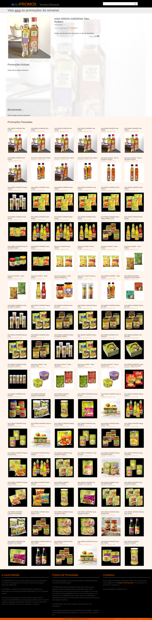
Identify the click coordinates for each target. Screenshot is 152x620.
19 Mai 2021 (86, 131)
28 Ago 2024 (16, 278)
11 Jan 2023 (109, 249)
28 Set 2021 (39, 249)
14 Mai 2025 (109, 160)
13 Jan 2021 (109, 131)
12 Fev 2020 (109, 337)
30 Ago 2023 (132, 249)
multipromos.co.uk (143, 619)
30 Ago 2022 (86, 159)
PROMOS (27, 4)
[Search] (136, 3)
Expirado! (74, 28)
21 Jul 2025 (132, 160)
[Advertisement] (122, 30)
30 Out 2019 (16, 190)
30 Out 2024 (86, 367)
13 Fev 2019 (16, 131)
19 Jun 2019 (39, 131)
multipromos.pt (119, 619)
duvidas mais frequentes (125, 583)
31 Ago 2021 (16, 160)
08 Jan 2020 (62, 131)
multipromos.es (131, 619)
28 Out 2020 (132, 131)
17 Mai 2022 (62, 159)
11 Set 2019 (15, 544)
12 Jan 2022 (39, 159)
